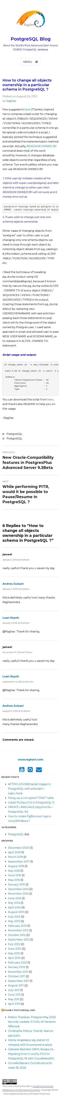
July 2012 (14, 944)
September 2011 (18, 980)
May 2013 (14, 921)
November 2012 (18, 930)
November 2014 (18, 893)
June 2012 (14, 948)
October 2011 (16, 976)
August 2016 (16, 866)
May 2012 (14, 953)
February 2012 (17, 962)
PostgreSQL (14, 433)
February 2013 (17, 925)
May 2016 (14, 870)
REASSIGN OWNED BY (41, 146)
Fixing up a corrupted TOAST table (31, 797)
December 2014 (18, 889)
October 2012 (17, 935)
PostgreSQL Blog (31, 39)
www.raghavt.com (30, 759)
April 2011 (14, 1003)
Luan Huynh (10, 617)
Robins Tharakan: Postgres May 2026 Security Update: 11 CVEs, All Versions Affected (32, 1022)
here (27, 109)
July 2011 (14, 990)
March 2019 (15, 857)
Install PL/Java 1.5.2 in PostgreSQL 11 (31, 802)
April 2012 (14, 958)
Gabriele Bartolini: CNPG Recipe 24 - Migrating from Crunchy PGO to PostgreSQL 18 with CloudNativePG (31, 1054)
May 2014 (14, 902)
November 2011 (18, 971)
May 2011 (13, 999)
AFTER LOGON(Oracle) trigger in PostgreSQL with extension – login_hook (29, 789)
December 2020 (18, 847)
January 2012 (16, 967)
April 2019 (14, 852)
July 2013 (14, 916)
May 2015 (14, 879)
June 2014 (14, 898)
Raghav (11, 100)
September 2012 (19, 939)
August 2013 (16, 912)
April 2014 (14, 907)
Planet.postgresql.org (19, 1010)
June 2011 (14, 994)
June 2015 (14, 875)
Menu (27, 61)
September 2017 (19, 861)
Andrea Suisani (13, 583)
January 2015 (16, 884)
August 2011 (16, 985)
